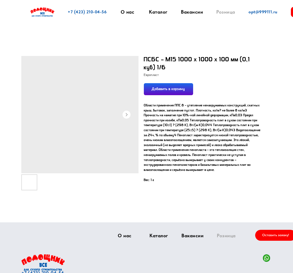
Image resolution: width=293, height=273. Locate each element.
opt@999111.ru (263, 11)
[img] (43, 262)
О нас (128, 12)
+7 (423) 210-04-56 (87, 11)
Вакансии (192, 12)
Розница (225, 12)
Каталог (158, 12)
